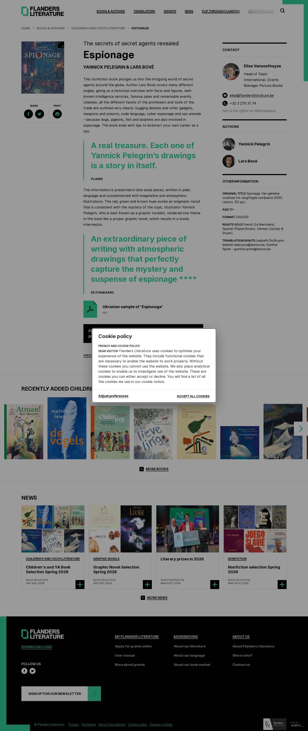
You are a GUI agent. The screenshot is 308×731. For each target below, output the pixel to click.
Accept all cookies (193, 396)
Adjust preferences (113, 396)
